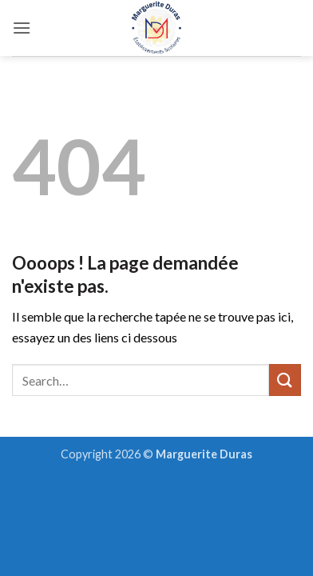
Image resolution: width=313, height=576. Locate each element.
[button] (21, 27)
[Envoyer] (285, 379)
